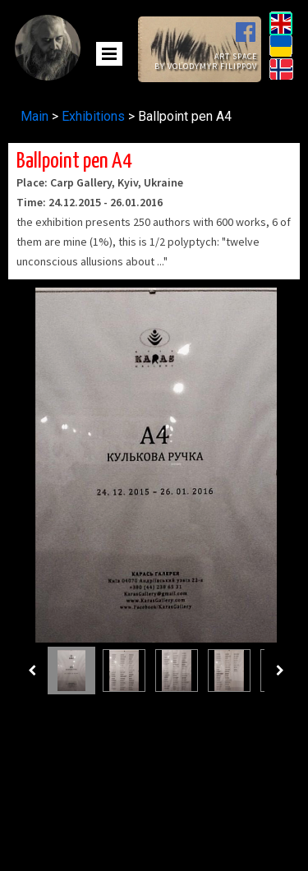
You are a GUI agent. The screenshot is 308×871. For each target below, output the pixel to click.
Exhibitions (93, 116)
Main (36, 116)
